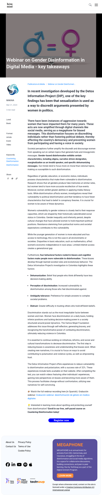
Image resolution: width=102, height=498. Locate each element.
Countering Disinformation (12, 159)
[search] (90, 5)
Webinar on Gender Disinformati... (62, 84)
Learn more (65, 475)
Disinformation (12, 165)
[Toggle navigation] (96, 4)
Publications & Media (36, 84)
